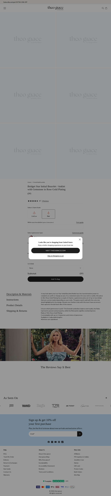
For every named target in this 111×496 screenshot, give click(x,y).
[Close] (79, 239)
